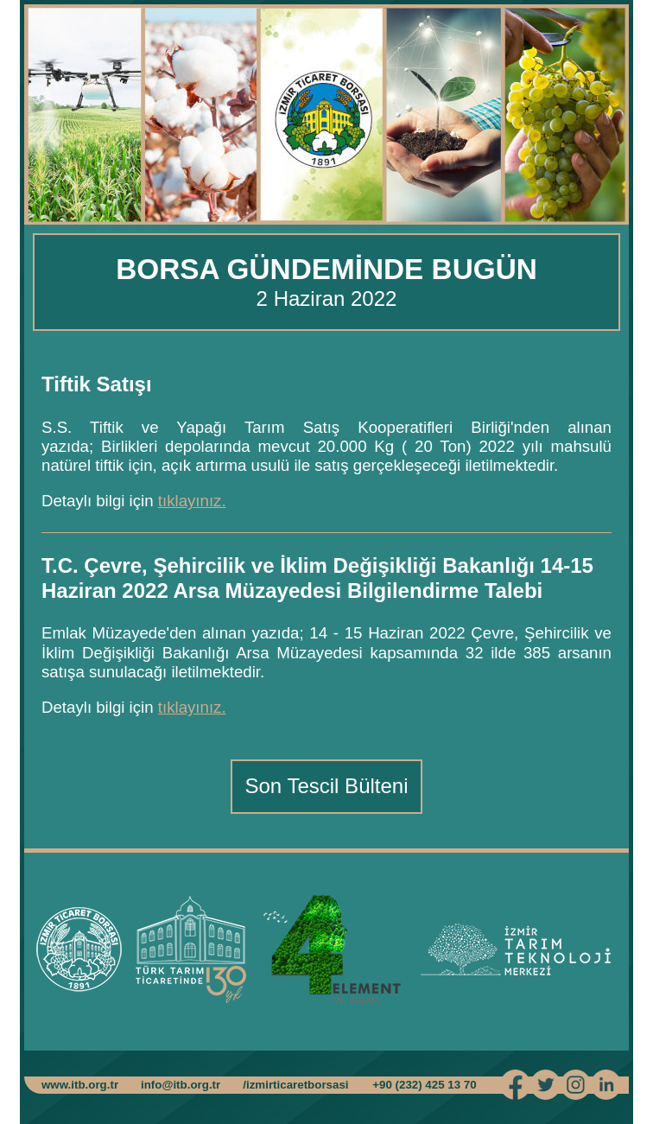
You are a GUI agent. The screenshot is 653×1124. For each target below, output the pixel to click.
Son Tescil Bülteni (327, 785)
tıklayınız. (192, 501)
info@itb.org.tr (180, 1084)
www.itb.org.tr (79, 1084)
